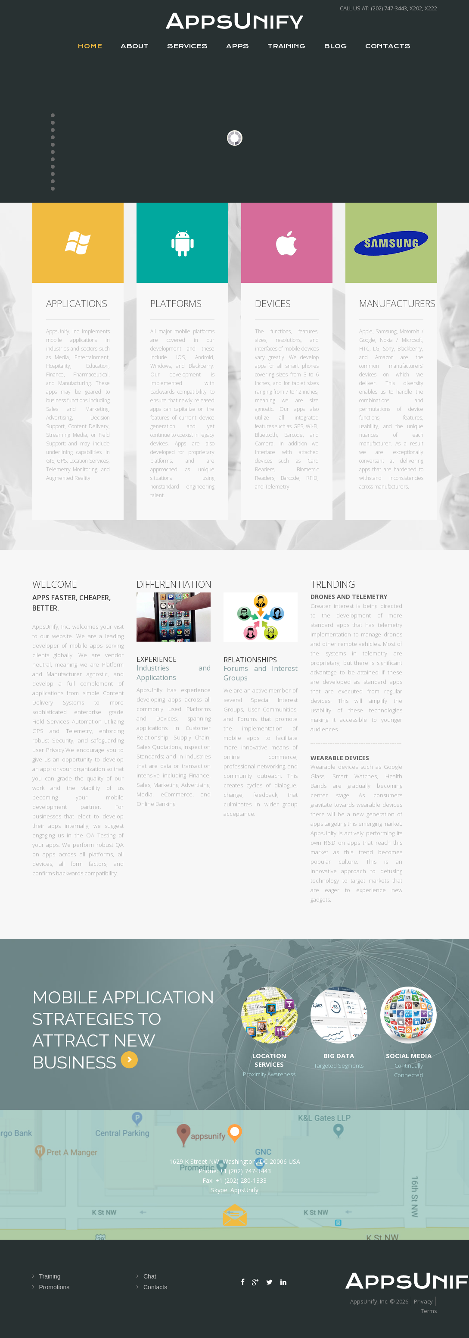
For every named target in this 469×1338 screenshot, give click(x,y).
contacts (387, 46)
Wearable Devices (340, 758)
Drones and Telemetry (349, 596)
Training (286, 46)
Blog (335, 46)
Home (90, 46)
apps (237, 46)
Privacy (423, 1301)
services (187, 46)
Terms (429, 1311)
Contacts (155, 1287)
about (135, 46)
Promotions (54, 1287)
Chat (149, 1276)
